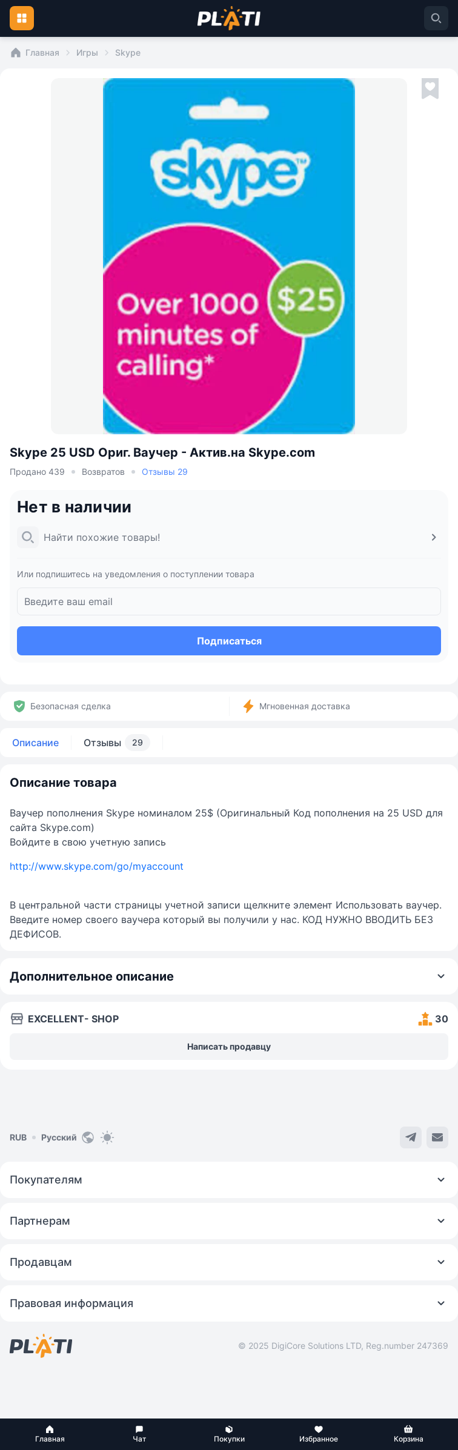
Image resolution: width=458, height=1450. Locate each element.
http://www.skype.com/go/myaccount (97, 866)
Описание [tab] (35, 743)
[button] (50, 1434)
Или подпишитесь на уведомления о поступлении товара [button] (135, 574)
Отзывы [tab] (117, 742)
